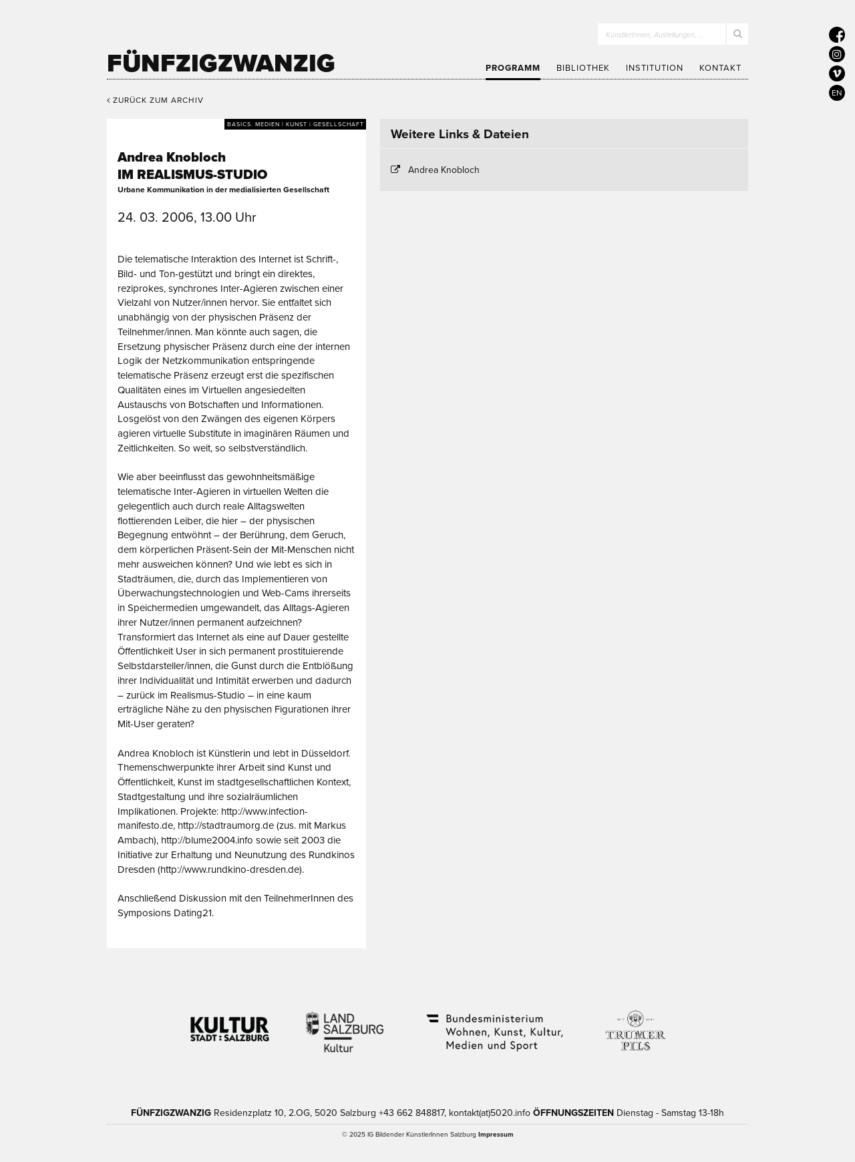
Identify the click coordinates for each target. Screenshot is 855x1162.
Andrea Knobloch (444, 170)
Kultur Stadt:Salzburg (230, 1023)
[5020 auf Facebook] (837, 35)
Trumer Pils (634, 1023)
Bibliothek (583, 68)
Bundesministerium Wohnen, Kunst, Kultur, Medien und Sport (493, 1023)
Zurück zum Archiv (155, 100)
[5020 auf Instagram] (837, 54)
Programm (513, 68)
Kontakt (720, 68)
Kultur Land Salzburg (345, 1023)
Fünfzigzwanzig (221, 63)
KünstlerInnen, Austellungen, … (655, 35)
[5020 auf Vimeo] (837, 73)
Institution (654, 68)
